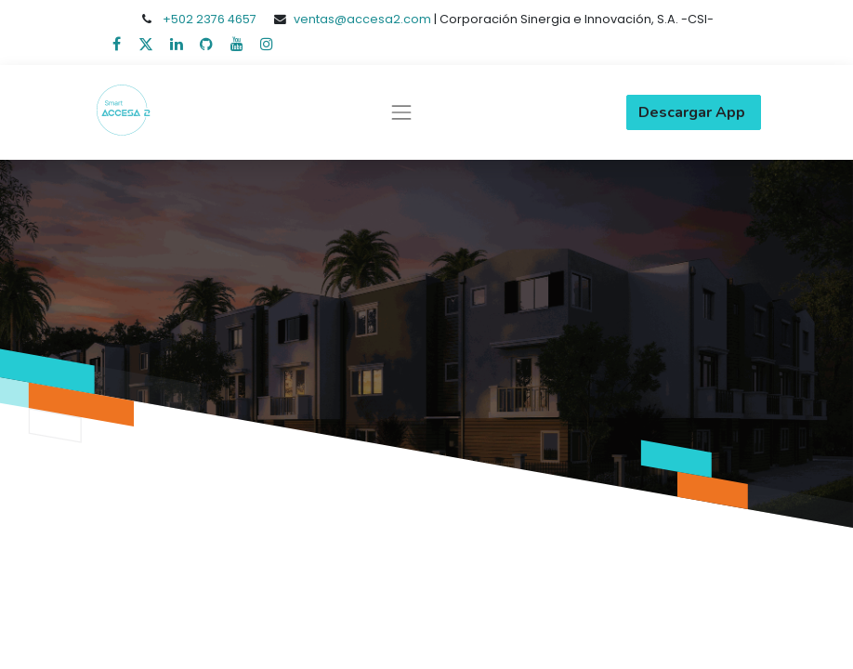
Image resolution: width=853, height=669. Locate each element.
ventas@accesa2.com (362, 19)
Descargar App (693, 112)
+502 (179, 19)
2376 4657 (226, 19)
